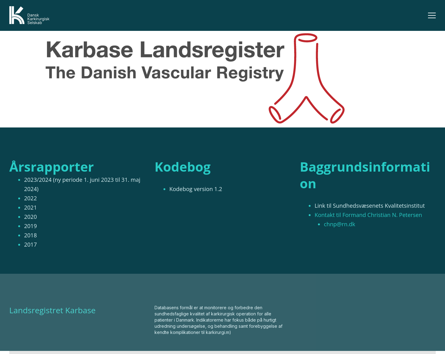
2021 (30, 207)
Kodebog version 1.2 (195, 189)
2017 (30, 244)
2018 (30, 235)
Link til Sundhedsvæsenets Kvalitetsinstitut (370, 205)
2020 (30, 216)
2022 (30, 198)
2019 (30, 226)
